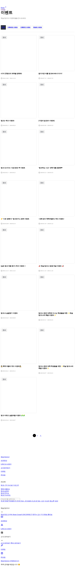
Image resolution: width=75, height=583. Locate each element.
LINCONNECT (27, 514)
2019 (56, 501)
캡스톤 (52, 501)
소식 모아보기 (6, 543)
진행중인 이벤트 (25, 27)
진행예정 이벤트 (13, 27)
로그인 (16, 485)
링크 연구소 (5, 493)
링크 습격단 (5, 491)
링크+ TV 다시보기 (7, 485)
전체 (3, 27)
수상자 (47, 501)
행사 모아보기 (16, 543)
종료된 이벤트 (37, 27)
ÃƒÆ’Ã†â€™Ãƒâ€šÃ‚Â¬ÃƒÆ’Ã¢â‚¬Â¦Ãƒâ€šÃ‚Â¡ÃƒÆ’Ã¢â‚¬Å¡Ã (22, 501)
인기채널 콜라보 (46, 514)
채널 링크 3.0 (5, 514)
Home (4, 7)
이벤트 (3, 9)
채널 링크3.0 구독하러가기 (10, 561)
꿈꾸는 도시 (36, 514)
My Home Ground (16, 514)
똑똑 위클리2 (5, 489)
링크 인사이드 (6, 495)
